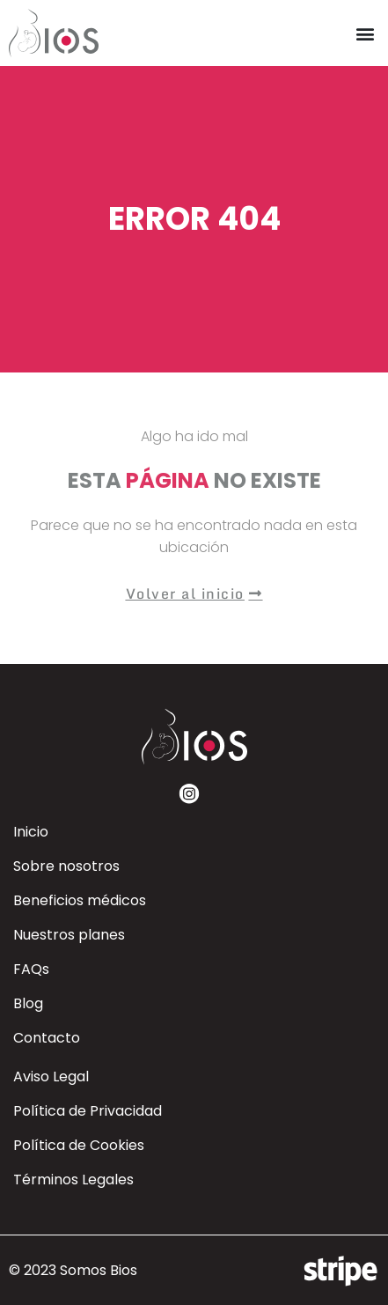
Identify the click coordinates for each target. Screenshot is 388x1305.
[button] (364, 33)
